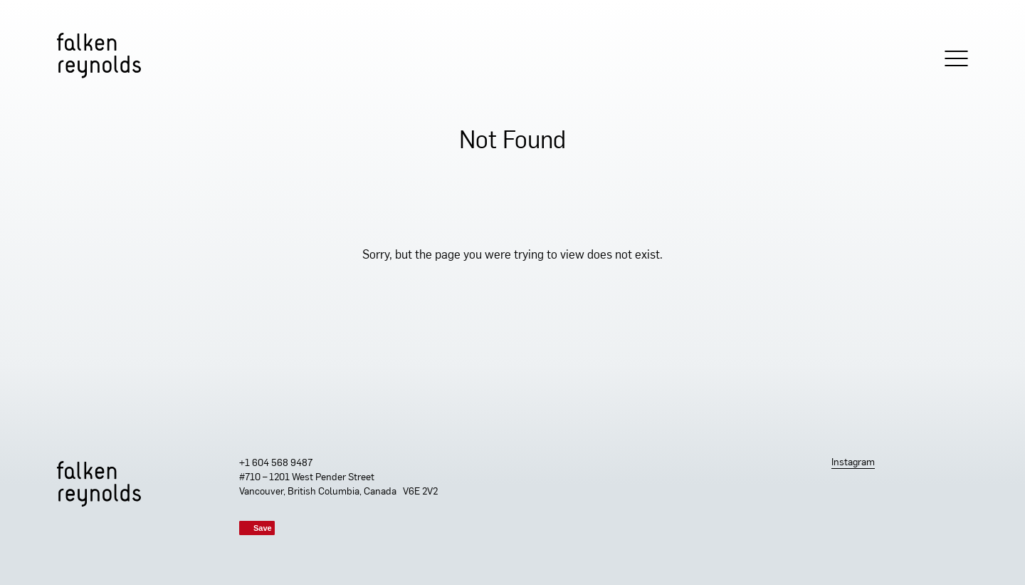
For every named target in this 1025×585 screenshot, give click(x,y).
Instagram (853, 462)
